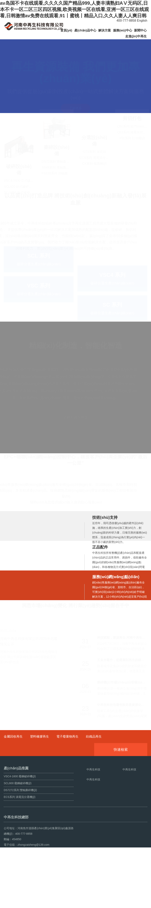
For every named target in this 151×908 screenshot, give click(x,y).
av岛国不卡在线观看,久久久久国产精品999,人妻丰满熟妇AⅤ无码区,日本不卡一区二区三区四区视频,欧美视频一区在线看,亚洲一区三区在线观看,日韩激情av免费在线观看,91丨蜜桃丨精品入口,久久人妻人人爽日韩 (74, 9)
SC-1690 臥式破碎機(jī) (20, 183)
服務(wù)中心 (122, 30)
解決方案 (104, 30)
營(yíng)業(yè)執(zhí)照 (65, 903)
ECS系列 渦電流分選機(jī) (97, 177)
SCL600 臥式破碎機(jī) (20, 177)
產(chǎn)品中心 (85, 30)
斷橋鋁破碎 (25, 903)
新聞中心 (140, 30)
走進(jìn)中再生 (136, 36)
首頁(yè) (66, 30)
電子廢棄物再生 (67, 757)
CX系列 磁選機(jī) (94, 183)
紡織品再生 (94, 757)
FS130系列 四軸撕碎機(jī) (59, 183)
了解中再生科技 (75, 427)
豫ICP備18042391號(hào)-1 (90, 894)
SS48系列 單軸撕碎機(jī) (59, 177)
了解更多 (75, 98)
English (142, 20)
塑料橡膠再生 (39, 757)
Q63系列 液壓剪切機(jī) (133, 170)
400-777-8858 (124, 20)
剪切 (127, 156)
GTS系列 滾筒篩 (94, 171)
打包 (137, 156)
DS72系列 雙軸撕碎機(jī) (59, 171)
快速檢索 (127, 770)
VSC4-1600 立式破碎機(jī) (22, 171)
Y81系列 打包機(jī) (132, 176)
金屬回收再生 (13, 757)
